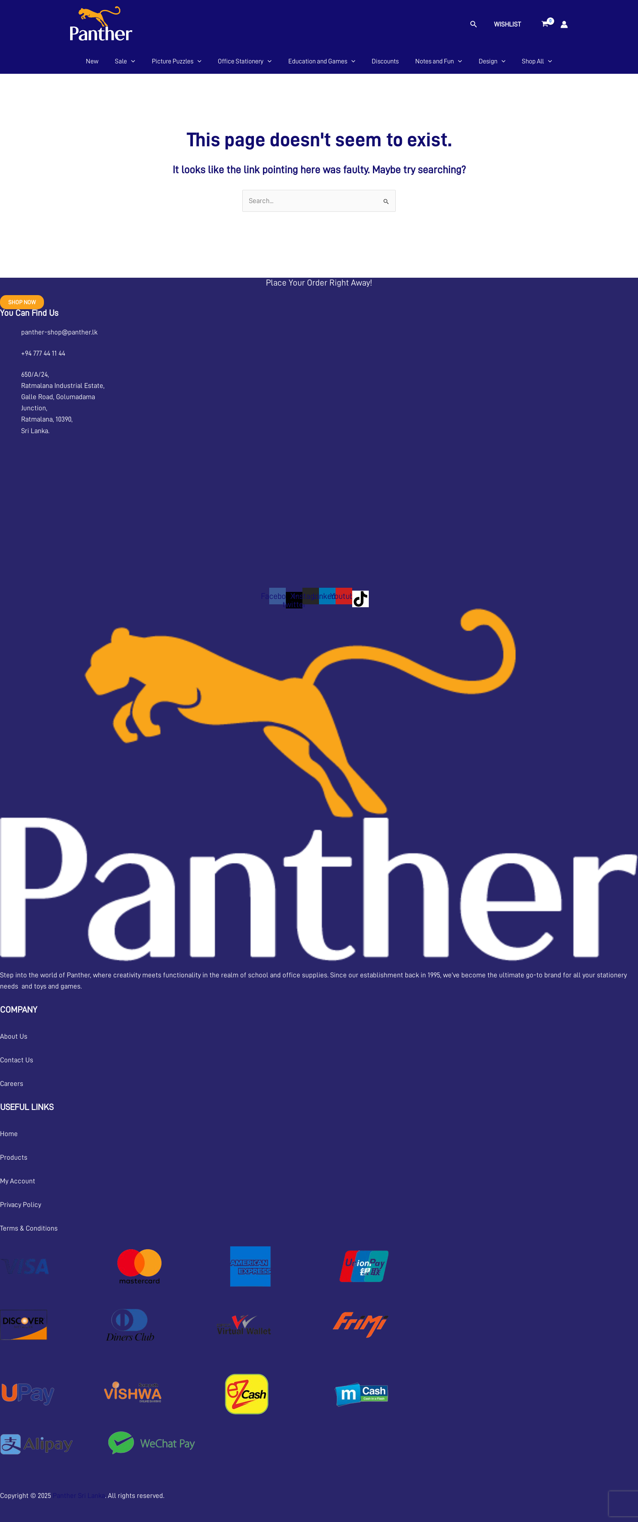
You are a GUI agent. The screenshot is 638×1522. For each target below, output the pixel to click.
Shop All (537, 61)
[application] (131, 61)
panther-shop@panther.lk (59, 332)
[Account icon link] (564, 24)
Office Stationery (245, 61)
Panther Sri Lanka (79, 1495)
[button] (473, 24)
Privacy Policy (20, 1204)
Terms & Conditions (29, 1228)
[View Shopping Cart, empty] (545, 24)
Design (492, 61)
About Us (13, 1036)
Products (13, 1157)
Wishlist (507, 24)
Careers (11, 1083)
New (92, 61)
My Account (17, 1181)
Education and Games (322, 61)
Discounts (385, 61)
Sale (125, 61)
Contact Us (16, 1060)
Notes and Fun (438, 61)
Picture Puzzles (177, 61)
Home (9, 1133)
